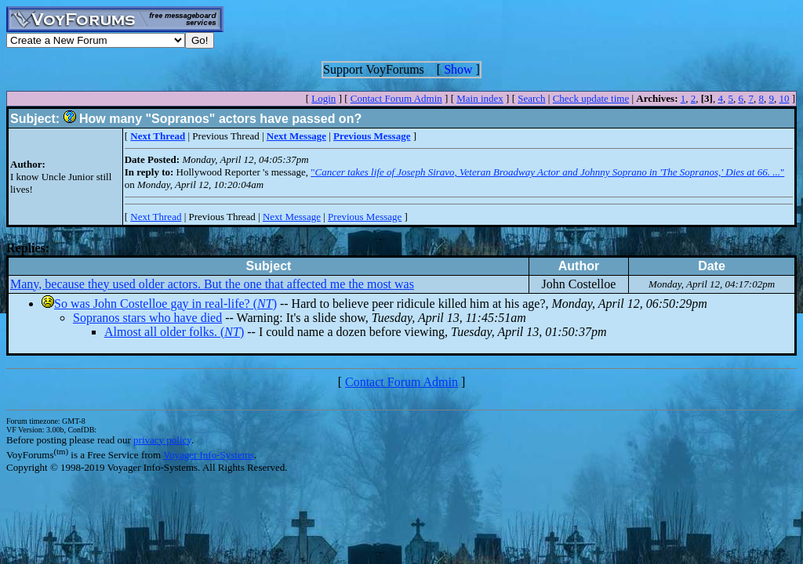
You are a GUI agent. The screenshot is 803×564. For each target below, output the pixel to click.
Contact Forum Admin (396, 98)
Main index (479, 98)
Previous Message (365, 216)
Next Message (292, 216)
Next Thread (155, 216)
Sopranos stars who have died (147, 317)
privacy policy (162, 440)
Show (458, 69)
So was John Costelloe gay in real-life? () (165, 303)
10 (784, 98)
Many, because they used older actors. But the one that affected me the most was (212, 284)
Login (323, 98)
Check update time (591, 98)
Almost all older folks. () (174, 331)
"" (547, 172)
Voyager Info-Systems (208, 455)
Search (531, 98)
